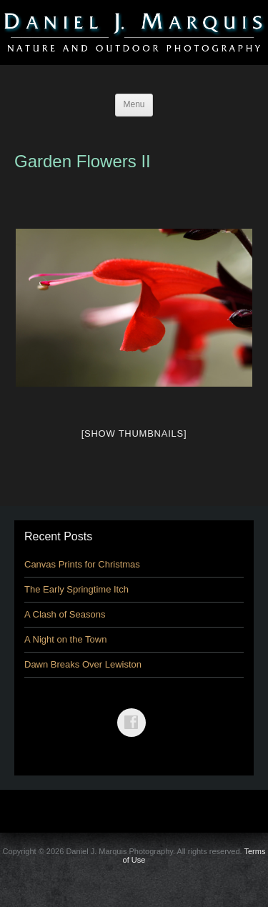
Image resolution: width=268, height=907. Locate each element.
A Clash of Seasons (64, 614)
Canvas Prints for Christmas (82, 564)
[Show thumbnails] (134, 433)
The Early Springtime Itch (76, 589)
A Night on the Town (65, 639)
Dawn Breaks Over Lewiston (83, 664)
